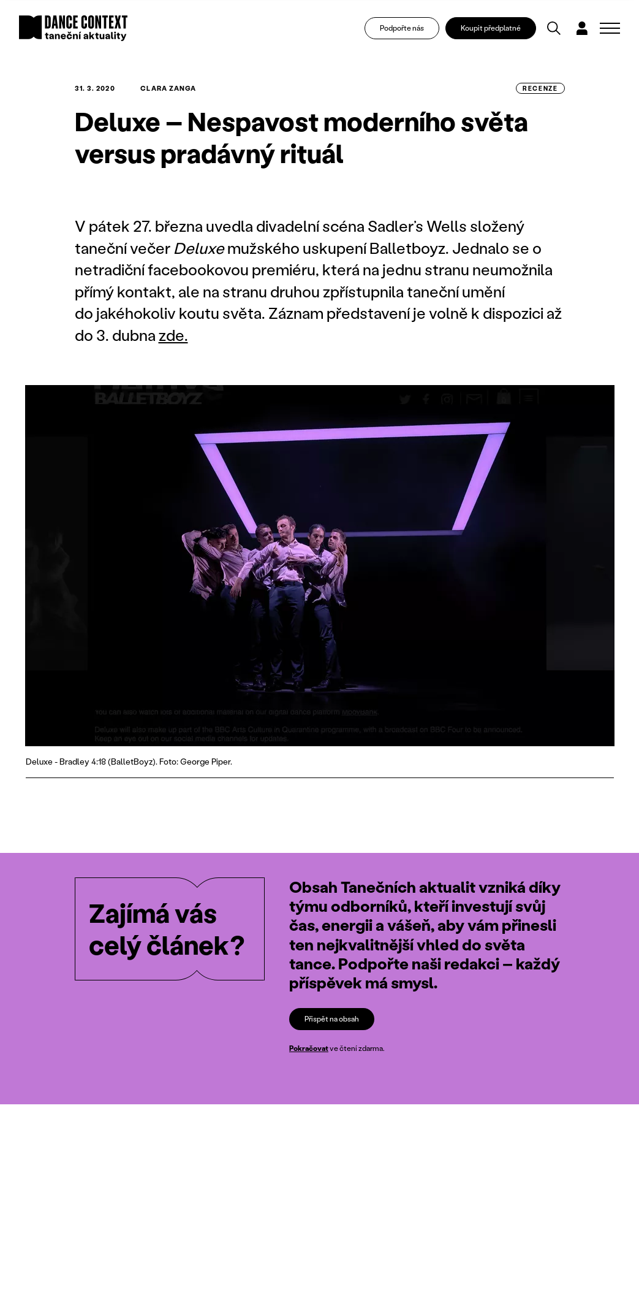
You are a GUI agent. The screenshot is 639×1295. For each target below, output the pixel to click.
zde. (173, 335)
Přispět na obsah (331, 1018)
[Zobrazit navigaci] (610, 28)
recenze (540, 88)
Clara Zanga (168, 88)
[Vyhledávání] (554, 28)
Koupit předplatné (491, 27)
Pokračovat (308, 1048)
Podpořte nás (402, 27)
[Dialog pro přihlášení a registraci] (582, 28)
